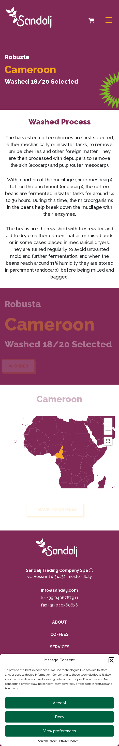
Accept (59, 703)
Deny (59, 717)
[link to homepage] (33, 17)
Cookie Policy (47, 740)
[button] (111, 660)
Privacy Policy (68, 740)
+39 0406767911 (62, 597)
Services (59, 646)
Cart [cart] (92, 17)
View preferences (59, 731)
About (59, 622)
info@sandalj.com (59, 590)
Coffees (59, 634)
